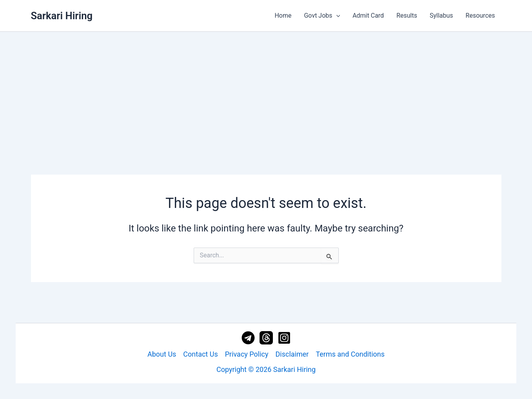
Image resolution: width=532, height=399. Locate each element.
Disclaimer (292, 354)
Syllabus (441, 15)
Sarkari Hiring (62, 16)
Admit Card (368, 15)
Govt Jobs (322, 15)
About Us (161, 354)
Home (282, 15)
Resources (480, 15)
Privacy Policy (247, 354)
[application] (336, 15)
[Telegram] (248, 337)
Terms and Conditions (350, 354)
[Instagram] (284, 337)
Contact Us (200, 354)
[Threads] (266, 337)
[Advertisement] (266, 91)
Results (406, 15)
